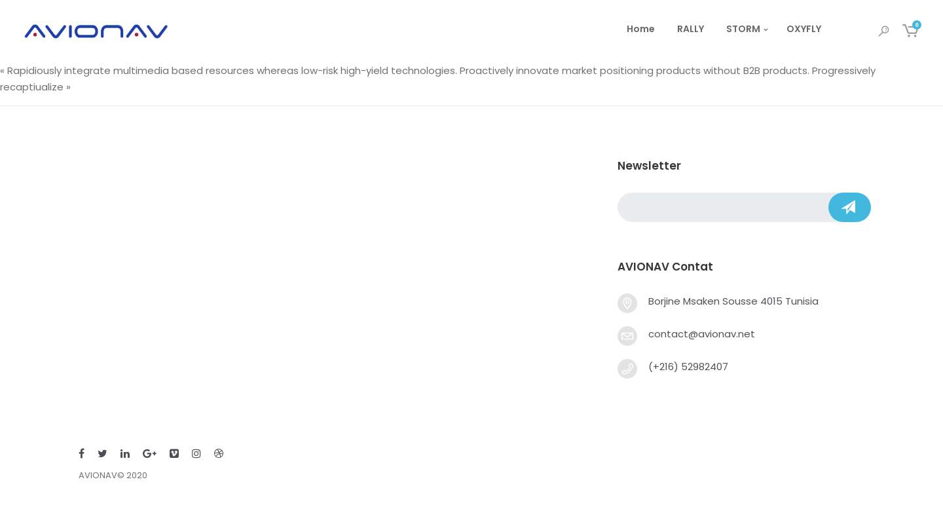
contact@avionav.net (701, 334)
